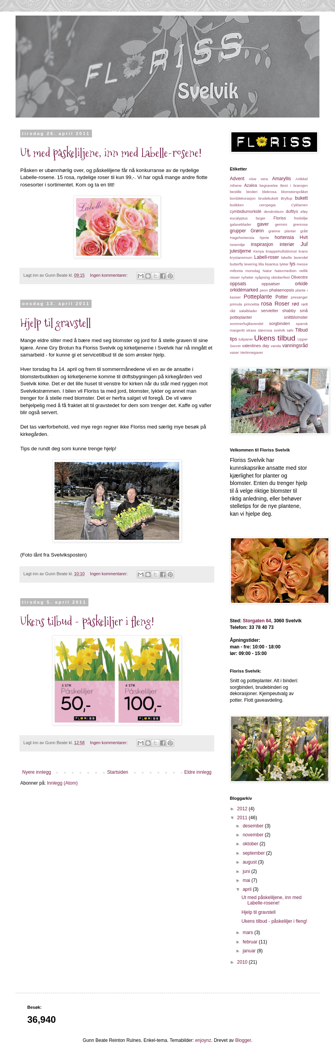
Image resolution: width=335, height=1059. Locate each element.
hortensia (284, 237)
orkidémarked (244, 290)
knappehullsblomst (281, 251)
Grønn (257, 231)
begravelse (268, 185)
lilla (261, 264)
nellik (303, 271)
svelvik (279, 330)
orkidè (301, 283)
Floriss (279, 218)
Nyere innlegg (36, 772)
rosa (266, 303)
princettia (251, 304)
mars (248, 932)
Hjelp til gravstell (55, 323)
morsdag (252, 271)
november (254, 835)
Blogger (243, 1040)
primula (236, 304)
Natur (267, 271)
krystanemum (241, 257)
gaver (263, 224)
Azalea (250, 185)
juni (247, 871)
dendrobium (274, 211)
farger (260, 218)
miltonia (236, 271)
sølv (290, 330)
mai (247, 880)
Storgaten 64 (256, 620)
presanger (299, 297)
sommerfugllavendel (246, 323)
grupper (238, 231)
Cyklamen (299, 205)
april (248, 889)
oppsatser (270, 283)
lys (293, 264)
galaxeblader (240, 224)
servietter (269, 310)
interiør (287, 244)
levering (250, 264)
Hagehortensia (242, 237)
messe (302, 264)
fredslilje (301, 218)
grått (304, 231)
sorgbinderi (279, 323)
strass (251, 330)
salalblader (248, 311)
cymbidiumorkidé (245, 211)
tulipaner (245, 339)
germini (281, 224)
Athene (236, 185)
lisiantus (272, 264)
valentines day (255, 345)
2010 (243, 962)
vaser (234, 352)
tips (233, 339)
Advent (237, 178)
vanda (276, 346)
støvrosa (265, 330)
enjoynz (203, 1040)
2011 (243, 817)
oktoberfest (280, 277)
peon (264, 290)
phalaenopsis (281, 290)
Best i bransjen (294, 185)
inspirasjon (262, 244)
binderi (251, 192)
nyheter (247, 277)
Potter (281, 297)
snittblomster (296, 317)
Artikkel (302, 179)
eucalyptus (239, 218)
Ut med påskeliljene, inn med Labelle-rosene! (111, 153)
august (250, 862)
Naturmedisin (286, 271)
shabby (289, 310)
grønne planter (282, 231)
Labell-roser (266, 257)
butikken (237, 205)
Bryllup (286, 198)
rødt (304, 304)
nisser (235, 277)
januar (250, 951)
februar (251, 942)
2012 (243, 808)
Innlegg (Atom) (62, 783)
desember (254, 826)
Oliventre (299, 277)
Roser (282, 303)
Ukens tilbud (274, 338)
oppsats (238, 283)
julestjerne (240, 251)
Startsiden (117, 772)
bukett (301, 198)
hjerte (264, 237)
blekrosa (269, 192)
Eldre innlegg (198, 772)
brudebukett (268, 198)
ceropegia (267, 205)
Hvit (304, 237)
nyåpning (262, 277)
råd (232, 311)
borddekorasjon (243, 198)
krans (303, 251)
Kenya (258, 251)
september (254, 853)
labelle (286, 257)
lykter (284, 264)
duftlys (292, 211)
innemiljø (237, 244)
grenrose (300, 224)
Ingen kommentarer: (109, 275)
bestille (236, 192)
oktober (251, 843)
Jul (304, 244)
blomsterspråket (294, 192)
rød (295, 304)
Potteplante (258, 296)
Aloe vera (258, 179)
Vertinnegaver (251, 352)
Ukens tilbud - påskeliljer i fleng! (87, 621)
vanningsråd (295, 345)
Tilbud (301, 330)
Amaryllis (281, 178)
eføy (304, 211)
